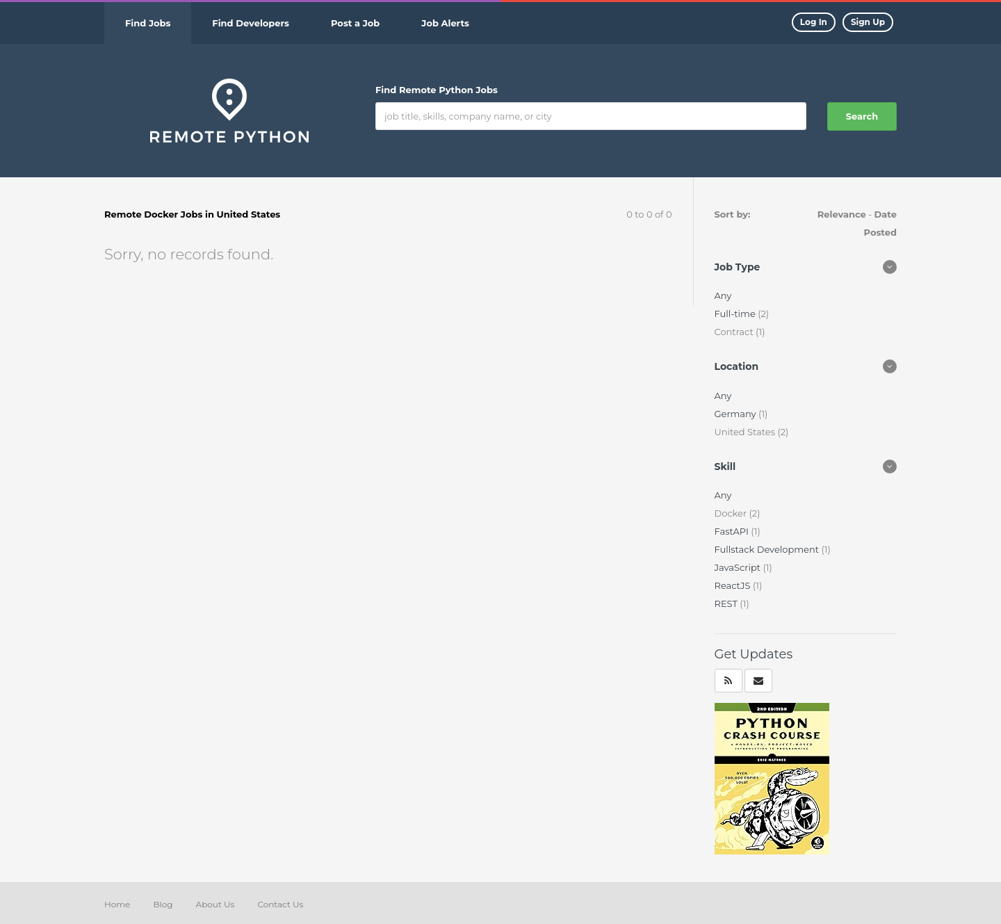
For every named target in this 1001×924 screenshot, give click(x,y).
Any (723, 295)
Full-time (736, 313)
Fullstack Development (768, 549)
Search (862, 116)
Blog (162, 904)
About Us (215, 904)
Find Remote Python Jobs (436, 89)
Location (737, 366)
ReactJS (734, 585)
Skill (725, 466)
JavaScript (739, 567)
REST (727, 603)
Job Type (737, 267)
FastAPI (733, 531)
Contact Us (280, 904)
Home (117, 904)
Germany (736, 413)
